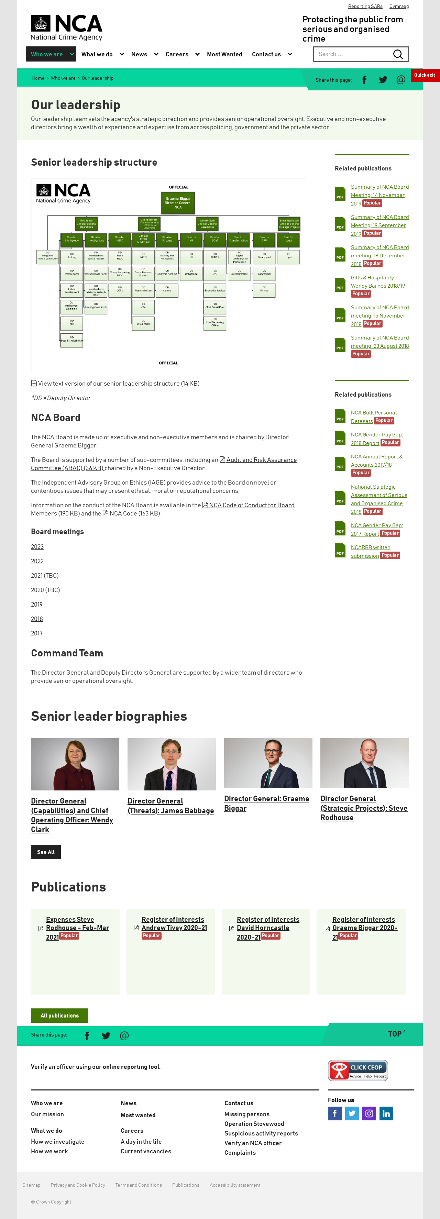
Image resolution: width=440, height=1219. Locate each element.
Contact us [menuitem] (266, 55)
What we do (46, 1131)
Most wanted (138, 1115)
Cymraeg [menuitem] (399, 6)
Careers (132, 1131)
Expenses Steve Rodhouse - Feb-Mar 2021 (77, 928)
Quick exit (424, 75)
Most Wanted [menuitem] (224, 55)
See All (46, 852)
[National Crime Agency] (66, 28)
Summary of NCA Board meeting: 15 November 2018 (380, 316)
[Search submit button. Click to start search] (401, 54)
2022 (37, 561)
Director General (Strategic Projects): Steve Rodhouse (364, 808)
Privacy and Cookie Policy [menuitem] (78, 1185)
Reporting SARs (365, 6)
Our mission (47, 1114)
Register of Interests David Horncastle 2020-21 (268, 928)
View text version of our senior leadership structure (115, 384)
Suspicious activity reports (261, 1134)
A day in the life (141, 1142)
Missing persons (247, 1114)
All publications (60, 1015)
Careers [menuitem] (177, 55)
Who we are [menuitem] (47, 55)
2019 (37, 605)
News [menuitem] (139, 55)
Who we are (47, 1103)
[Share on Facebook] (364, 80)
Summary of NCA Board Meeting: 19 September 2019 (380, 225)
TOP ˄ (396, 1034)
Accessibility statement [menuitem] (235, 1185)
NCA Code (131, 514)
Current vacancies (146, 1152)
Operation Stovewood (254, 1124)
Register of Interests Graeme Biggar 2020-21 (365, 928)
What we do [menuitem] (97, 55)
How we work (49, 1152)
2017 (37, 634)
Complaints (240, 1153)
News (128, 1103)
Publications (185, 1185)
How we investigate (58, 1142)
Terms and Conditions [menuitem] (139, 1185)
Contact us (238, 1103)
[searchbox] (361, 54)
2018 (37, 619)
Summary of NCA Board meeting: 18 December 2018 (380, 256)
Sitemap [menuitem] (31, 1185)
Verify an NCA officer (253, 1143)
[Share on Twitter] (383, 80)
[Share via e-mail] (401, 80)
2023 (37, 547)
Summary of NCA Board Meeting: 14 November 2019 (380, 195)
